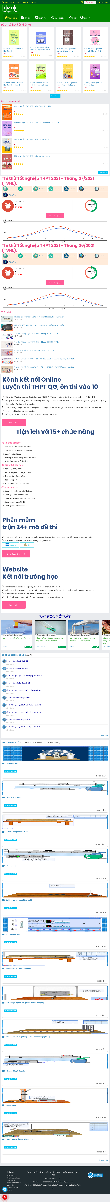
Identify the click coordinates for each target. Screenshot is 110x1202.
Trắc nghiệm (57, 17)
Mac (26, 544)
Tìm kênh (26, 17)
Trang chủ (11, 17)
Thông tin (86, 17)
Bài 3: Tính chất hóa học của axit (49, 638)
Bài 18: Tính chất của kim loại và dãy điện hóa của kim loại (83, 639)
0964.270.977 (15, 1197)
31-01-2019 (51, 635)
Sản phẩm (41, 17)
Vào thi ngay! (55, 215)
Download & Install (16, 554)
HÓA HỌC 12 (74, 647)
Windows (11, 544)
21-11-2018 (18, 635)
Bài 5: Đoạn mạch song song (14, 638)
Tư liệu (72, 17)
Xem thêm (14, 422)
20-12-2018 (85, 635)
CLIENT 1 (39, 647)
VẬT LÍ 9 (5, 647)
